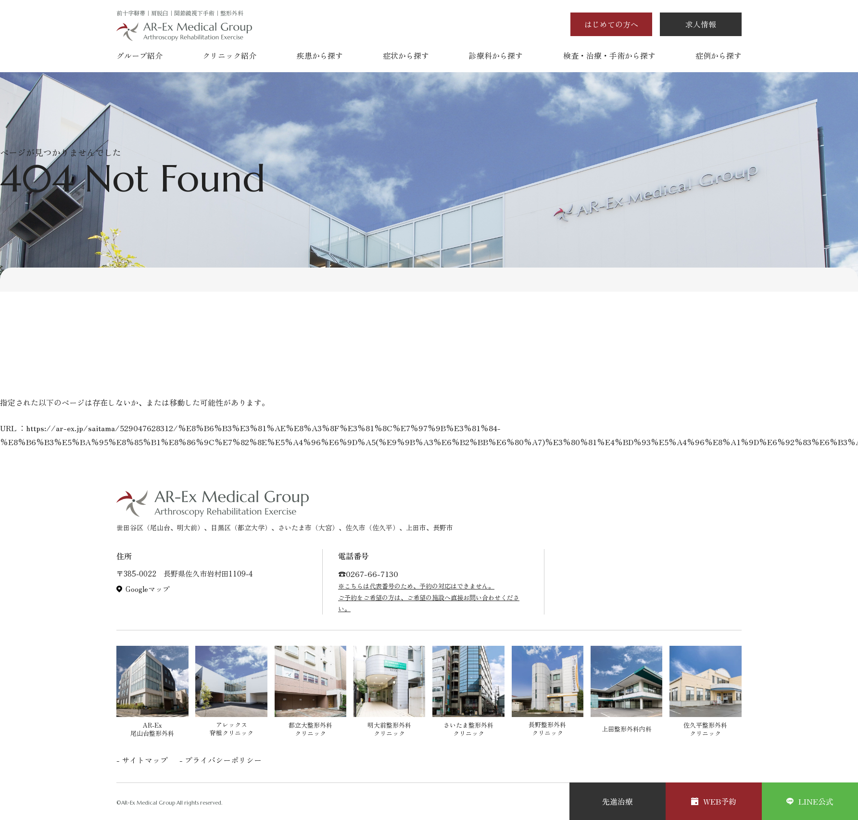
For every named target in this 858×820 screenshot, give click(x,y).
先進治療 (617, 801)
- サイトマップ (142, 760)
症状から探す (406, 55)
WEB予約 (713, 801)
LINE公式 (809, 801)
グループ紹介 (139, 55)
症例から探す (718, 55)
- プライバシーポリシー (220, 760)
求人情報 (700, 24)
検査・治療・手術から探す (609, 55)
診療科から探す (496, 55)
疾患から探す (320, 55)
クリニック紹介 (229, 55)
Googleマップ (148, 589)
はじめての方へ (611, 24)
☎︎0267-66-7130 (368, 573)
